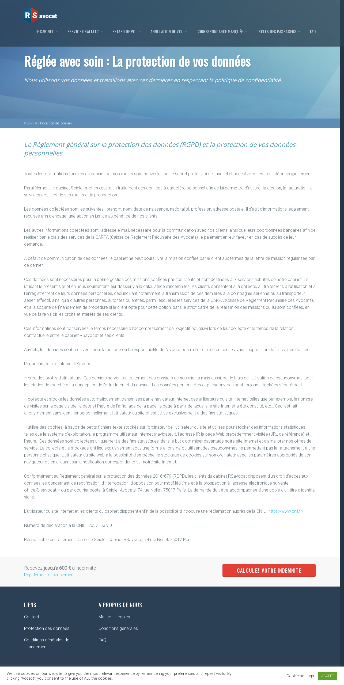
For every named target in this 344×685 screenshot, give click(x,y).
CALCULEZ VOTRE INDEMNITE (269, 570)
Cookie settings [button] (300, 675)
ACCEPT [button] (327, 676)
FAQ (313, 31)
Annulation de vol (168, 31)
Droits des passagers (278, 31)
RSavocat (30, 123)
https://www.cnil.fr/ (286, 511)
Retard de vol (127, 31)
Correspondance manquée (221, 31)
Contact (31, 616)
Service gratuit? (85, 31)
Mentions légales (114, 616)
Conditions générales (118, 628)
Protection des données (46, 628)
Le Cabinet (47, 31)
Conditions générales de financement (46, 643)
